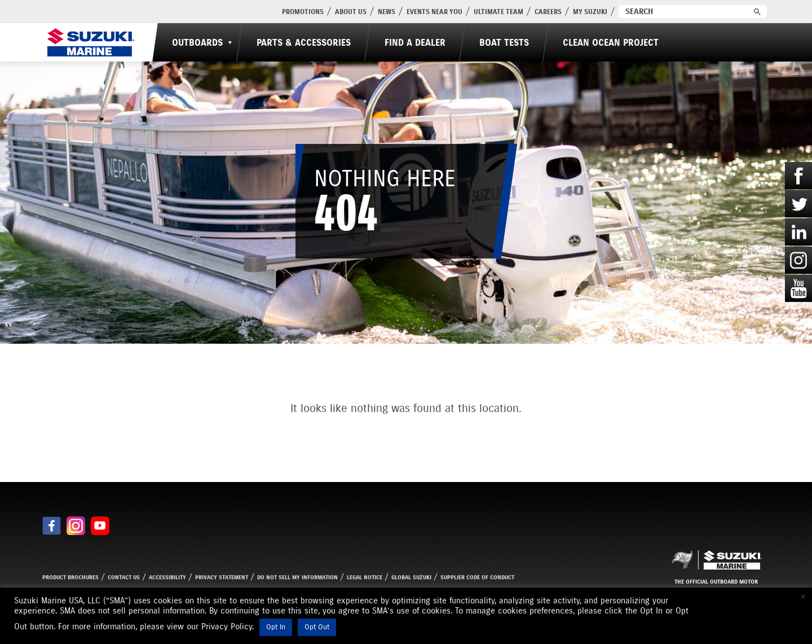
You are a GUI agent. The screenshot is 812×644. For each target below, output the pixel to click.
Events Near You (434, 11)
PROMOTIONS (303, 11)
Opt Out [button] (316, 627)
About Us (351, 11)
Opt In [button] (275, 627)
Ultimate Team (498, 11)
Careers (548, 11)
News (386, 11)
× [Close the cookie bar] (803, 596)
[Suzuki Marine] (90, 42)
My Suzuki (590, 11)
